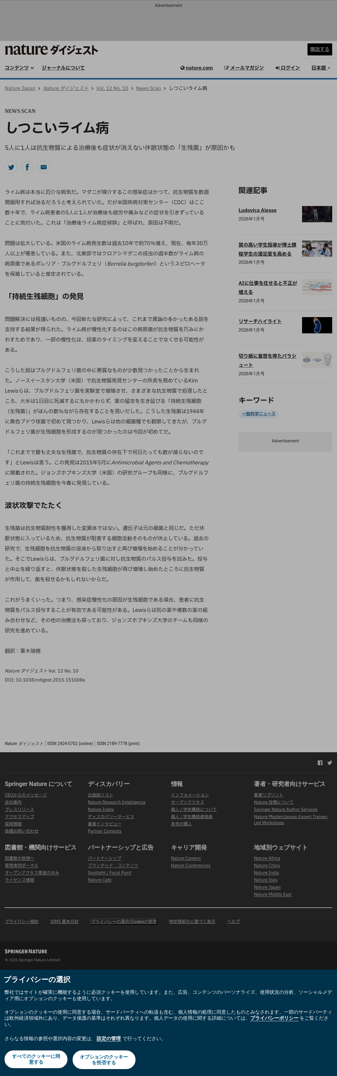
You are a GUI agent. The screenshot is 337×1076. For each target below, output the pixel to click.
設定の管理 (109, 1039)
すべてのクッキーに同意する (35, 1060)
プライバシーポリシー (274, 1019)
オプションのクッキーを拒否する (104, 1060)
